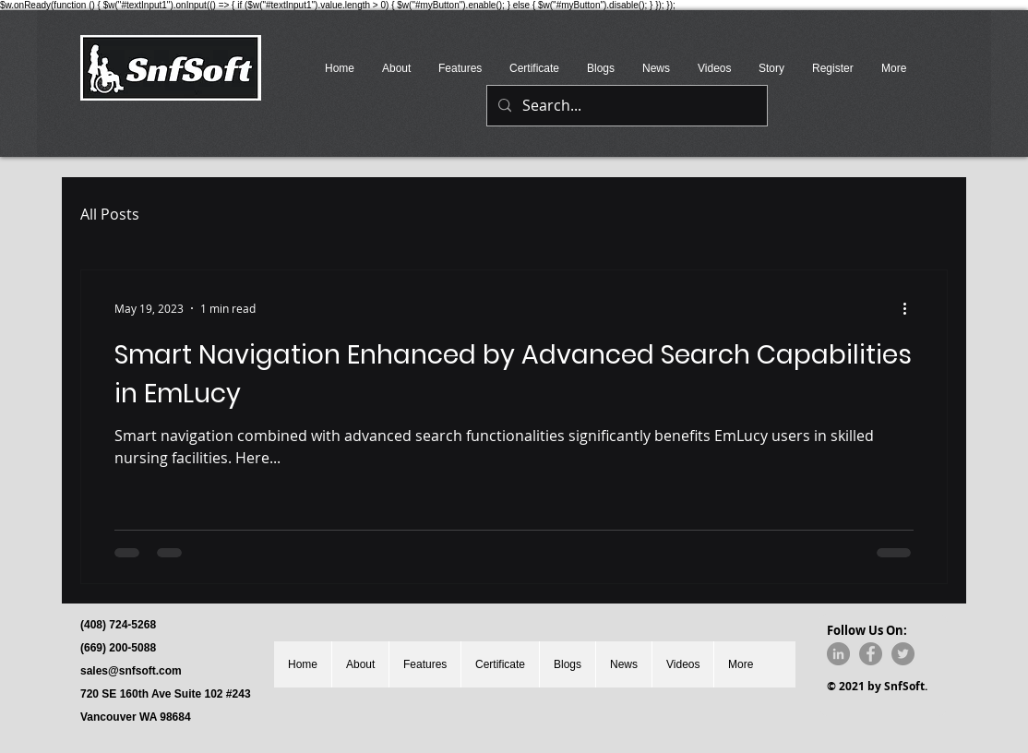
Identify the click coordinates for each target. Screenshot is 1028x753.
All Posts (109, 214)
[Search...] (625, 106)
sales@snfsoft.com (131, 670)
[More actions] (911, 308)
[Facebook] (870, 653)
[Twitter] (902, 653)
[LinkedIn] (838, 653)
